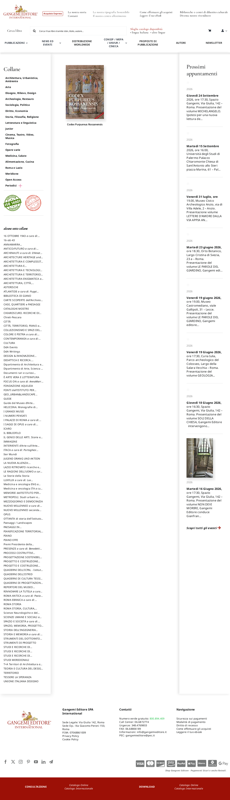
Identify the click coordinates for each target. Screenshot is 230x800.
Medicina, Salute (15, 155)
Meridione (11, 173)
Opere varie (12, 150)
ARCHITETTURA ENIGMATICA (22, 280)
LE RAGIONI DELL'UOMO (23, 473)
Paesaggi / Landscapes (18, 522)
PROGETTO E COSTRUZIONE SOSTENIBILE (21, 567)
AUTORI (181, 42)
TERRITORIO (11, 672)
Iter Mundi (10, 454)
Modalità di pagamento (191, 722)
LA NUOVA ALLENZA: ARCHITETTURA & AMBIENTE (21, 464)
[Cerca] (34, 30)
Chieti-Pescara (12, 317)
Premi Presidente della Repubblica (18, 546)
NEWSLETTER (214, 42)
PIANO (8, 535)
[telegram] (51, 762)
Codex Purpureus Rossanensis (84, 124)
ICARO (8, 428)
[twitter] (13, 762)
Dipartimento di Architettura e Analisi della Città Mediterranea (23, 366)
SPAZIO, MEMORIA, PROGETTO (22, 627)
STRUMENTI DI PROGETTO (20, 642)
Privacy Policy (70, 736)
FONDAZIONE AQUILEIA (18, 385)
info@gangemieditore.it (152, 732)
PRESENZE (22, 550)
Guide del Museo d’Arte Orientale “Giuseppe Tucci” (20, 404)
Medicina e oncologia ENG (21, 485)
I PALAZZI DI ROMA (21, 421)
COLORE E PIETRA (20, 336)
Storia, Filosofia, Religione (22, 117)
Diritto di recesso (187, 725)
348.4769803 (139, 725)
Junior (9, 128)
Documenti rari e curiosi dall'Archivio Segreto (19, 374)
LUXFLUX (17, 481)
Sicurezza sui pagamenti (191, 718)
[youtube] (36, 762)
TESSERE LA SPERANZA (18, 677)
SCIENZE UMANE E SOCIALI (22, 618)
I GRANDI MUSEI (14, 411)
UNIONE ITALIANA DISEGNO (21, 681)
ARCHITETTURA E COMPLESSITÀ (23, 263)
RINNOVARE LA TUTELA (22, 593)
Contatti (73, 16)
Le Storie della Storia (16, 475)
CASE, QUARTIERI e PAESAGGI (22, 304)
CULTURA (9, 343)
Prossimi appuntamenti (202, 70)
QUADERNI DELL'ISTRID (18, 574)
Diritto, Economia (16, 111)
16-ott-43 (9, 240)
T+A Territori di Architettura (22, 665)
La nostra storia (77, 12)
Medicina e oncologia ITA (23, 490)
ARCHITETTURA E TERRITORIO (23, 276)
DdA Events (11, 347)
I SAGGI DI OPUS (20, 426)
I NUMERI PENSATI (15, 415)
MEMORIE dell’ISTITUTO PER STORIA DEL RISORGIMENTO (21, 494)
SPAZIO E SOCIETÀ (21, 623)
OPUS (7, 514)
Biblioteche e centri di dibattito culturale (204, 12)
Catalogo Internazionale (79, 788)
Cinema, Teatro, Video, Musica (19, 136)
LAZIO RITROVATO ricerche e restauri (21, 468)
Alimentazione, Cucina (19, 161)
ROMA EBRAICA (19, 601)
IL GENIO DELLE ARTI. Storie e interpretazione (22, 438)
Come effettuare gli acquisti (156, 12)
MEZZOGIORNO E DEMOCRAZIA (23, 501)
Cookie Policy (70, 739)
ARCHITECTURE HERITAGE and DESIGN (22, 258)
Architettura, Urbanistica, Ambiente (21, 79)
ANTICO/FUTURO (20, 250)
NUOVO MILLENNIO (22, 507)
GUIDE (8, 398)
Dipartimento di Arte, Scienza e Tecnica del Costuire (23, 370)
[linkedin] (43, 762)
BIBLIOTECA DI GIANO (17, 295)
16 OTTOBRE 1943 (21, 237)
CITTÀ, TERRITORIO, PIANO (21, 327)
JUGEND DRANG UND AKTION (22, 458)
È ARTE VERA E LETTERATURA (21, 377)
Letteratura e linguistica (20, 122)
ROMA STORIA (12, 604)
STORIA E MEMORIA (22, 636)
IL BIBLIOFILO (12, 433)
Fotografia (12, 144)
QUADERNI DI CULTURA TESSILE (23, 580)
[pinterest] (28, 762)
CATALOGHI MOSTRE (16, 308)
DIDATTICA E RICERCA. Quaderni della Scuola (17, 361)
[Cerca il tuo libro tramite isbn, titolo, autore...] (78, 30)
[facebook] (6, 762)
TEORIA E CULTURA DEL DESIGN (23, 670)
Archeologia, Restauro (19, 99)
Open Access (13, 179)
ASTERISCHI (11, 287)
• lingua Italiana (139, 32)
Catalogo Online (78, 785)
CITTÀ (7, 321)
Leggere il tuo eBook (151, 15)
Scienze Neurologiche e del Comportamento (21, 614)
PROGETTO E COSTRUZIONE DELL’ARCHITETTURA (21, 563)
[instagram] (21, 762)
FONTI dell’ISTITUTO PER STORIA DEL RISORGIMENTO (21, 391)
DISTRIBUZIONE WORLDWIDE (82, 42)
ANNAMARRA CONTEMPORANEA (15, 246)
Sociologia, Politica (17, 104)
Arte (8, 87)
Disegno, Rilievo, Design (20, 93)
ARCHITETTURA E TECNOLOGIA (23, 271)
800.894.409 (157, 718)
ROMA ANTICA (22, 597)
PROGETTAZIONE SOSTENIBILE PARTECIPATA (23, 558)
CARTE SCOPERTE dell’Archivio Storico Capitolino (22, 301)
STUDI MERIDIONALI (16, 660)
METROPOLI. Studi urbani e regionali (21, 498)
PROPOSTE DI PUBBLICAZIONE (148, 42)
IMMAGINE (10, 441)
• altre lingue (157, 32)
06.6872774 (142, 722)
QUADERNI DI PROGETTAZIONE (23, 584)
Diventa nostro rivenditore (195, 15)
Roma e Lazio (13, 167)
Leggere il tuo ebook (189, 732)
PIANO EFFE (11, 540)
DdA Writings (12, 351)
